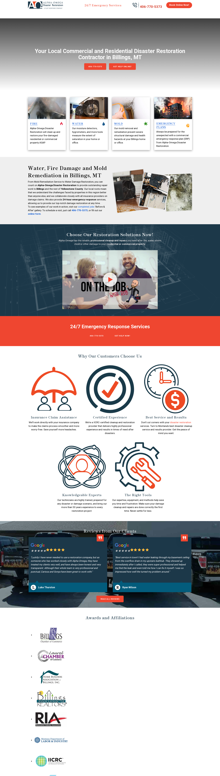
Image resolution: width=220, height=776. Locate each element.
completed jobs (86, 212)
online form (34, 219)
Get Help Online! (124, 68)
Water (43, 13)
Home (31, 13)
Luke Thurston (46, 593)
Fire (57, 13)
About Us (185, 14)
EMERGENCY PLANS (165, 130)
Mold (91, 13)
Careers (171, 13)
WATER (77, 129)
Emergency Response (146, 14)
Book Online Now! (179, 5)
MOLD (118, 129)
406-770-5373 (151, 7)
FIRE (33, 129)
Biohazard (126, 13)
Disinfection (108, 13)
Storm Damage (71, 14)
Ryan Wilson (129, 593)
